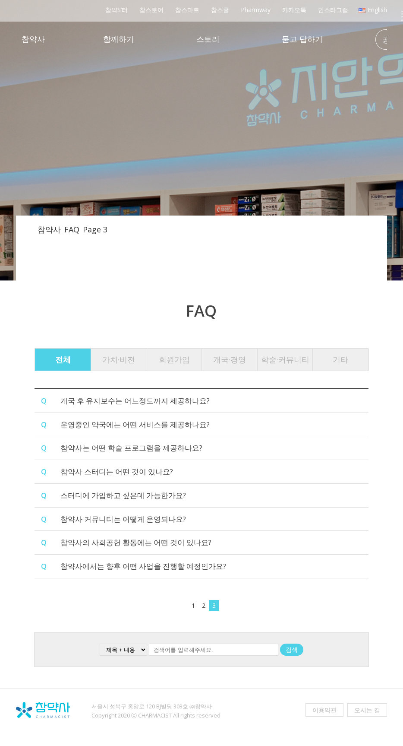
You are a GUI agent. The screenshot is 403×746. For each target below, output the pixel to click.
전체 (63, 359)
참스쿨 (219, 10)
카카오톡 (293, 10)
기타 (340, 359)
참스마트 (186, 10)
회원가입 (174, 359)
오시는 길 (367, 710)
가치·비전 (118, 359)
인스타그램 (332, 10)
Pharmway (255, 10)
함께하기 (118, 40)
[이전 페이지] (186, 606)
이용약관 (324, 710)
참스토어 (151, 10)
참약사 (33, 40)
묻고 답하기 (301, 40)
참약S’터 (116, 10)
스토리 (207, 40)
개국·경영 (229, 359)
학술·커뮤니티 (285, 359)
